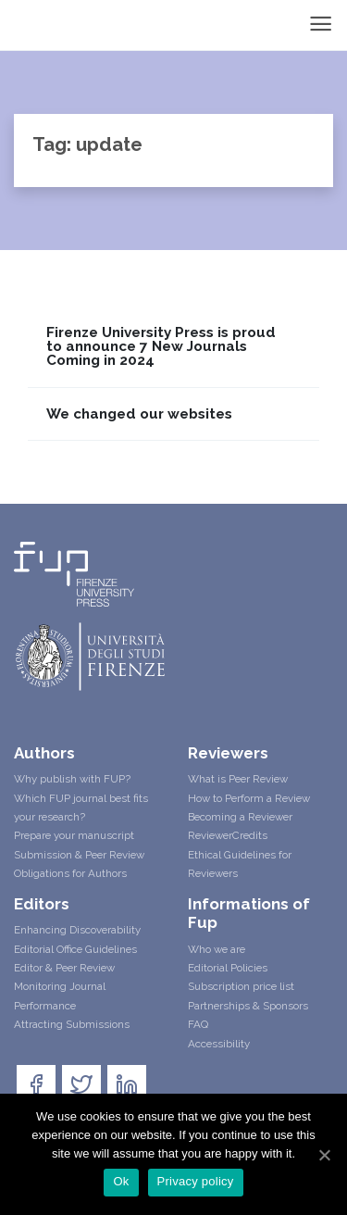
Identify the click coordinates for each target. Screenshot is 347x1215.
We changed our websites (139, 414)
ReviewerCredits (227, 835)
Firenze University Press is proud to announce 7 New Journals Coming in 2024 (161, 347)
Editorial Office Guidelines (75, 949)
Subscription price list (241, 986)
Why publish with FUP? (72, 778)
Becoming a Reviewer (240, 816)
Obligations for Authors (70, 873)
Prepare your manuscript (74, 835)
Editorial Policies (227, 967)
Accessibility (219, 1043)
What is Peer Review (238, 778)
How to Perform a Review (249, 798)
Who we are (216, 949)
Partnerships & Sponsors (248, 1005)
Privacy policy (195, 1181)
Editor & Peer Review (64, 967)
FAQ (198, 1024)
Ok (121, 1181)
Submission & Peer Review (79, 854)
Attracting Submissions (72, 1024)
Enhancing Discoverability (77, 929)
